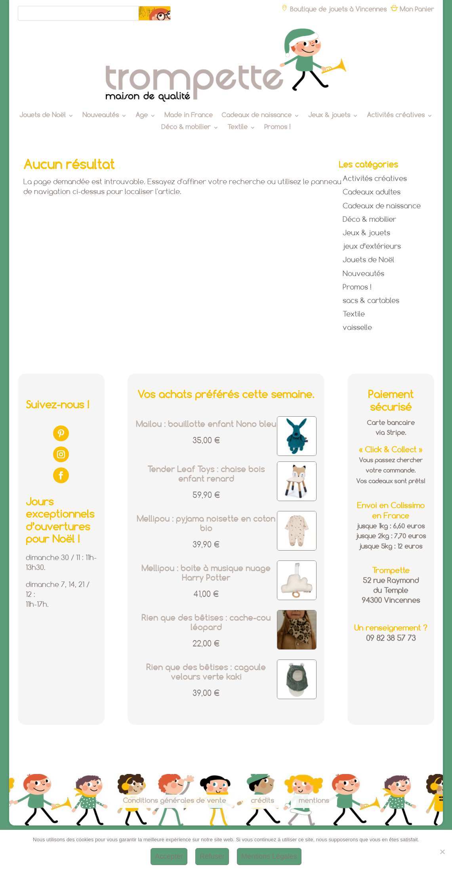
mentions (314, 801)
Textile (237, 128)
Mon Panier (412, 9)
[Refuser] (442, 852)
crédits (262, 801)
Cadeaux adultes (372, 192)
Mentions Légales (269, 856)
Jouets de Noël (42, 116)
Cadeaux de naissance (256, 116)
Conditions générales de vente (174, 801)
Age (141, 116)
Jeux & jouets (329, 116)
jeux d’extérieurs (372, 246)
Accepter (169, 856)
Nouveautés (100, 116)
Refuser (212, 856)
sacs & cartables (371, 301)
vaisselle (357, 328)
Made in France (188, 116)
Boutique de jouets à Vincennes (334, 9)
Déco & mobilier (186, 128)
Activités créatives (396, 116)
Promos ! (277, 128)
